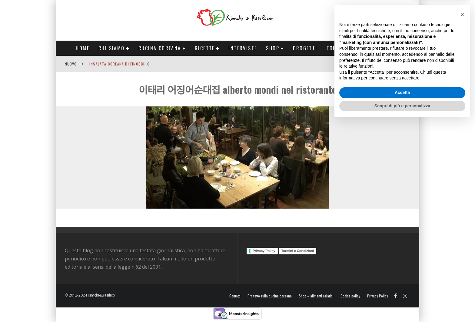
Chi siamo (111, 48)
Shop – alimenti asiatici (316, 296)
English (367, 63)
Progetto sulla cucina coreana (269, 296)
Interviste (242, 48)
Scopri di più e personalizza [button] (402, 305)
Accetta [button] (402, 292)
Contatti (390, 63)
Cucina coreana (159, 48)
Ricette (205, 48)
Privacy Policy (264, 251)
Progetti (305, 48)
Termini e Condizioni (297, 251)
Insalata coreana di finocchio (119, 63)
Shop (272, 48)
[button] (462, 214)
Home (82, 48)
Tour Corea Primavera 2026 (364, 48)
